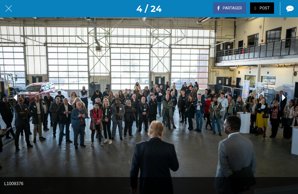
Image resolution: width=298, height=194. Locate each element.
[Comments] (289, 8)
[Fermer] (8, 8)
